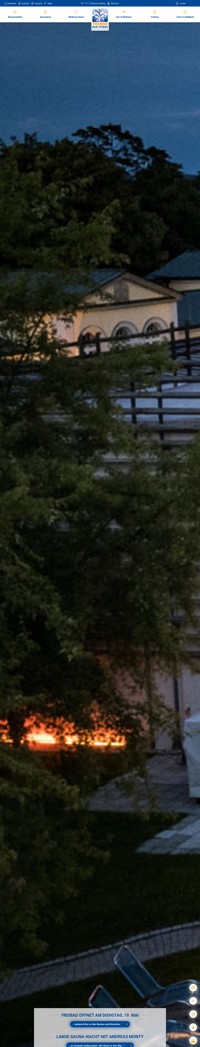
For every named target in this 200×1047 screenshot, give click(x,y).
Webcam (113, 3)
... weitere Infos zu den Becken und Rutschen (96, 1024)
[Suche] (177, 3)
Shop (47, 3)
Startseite (10, 3)
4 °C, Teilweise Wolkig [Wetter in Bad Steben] (93, 3)
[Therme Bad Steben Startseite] (100, 19)
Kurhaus (23, 3)
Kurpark (36, 3)
